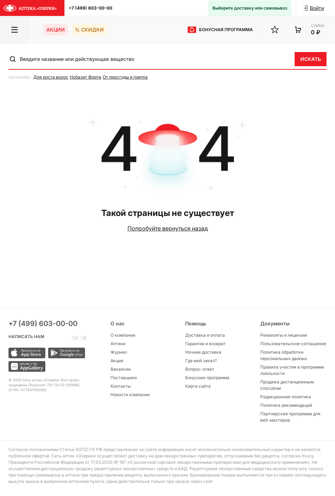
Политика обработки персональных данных (283, 355)
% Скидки (89, 30)
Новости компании (130, 394)
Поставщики (123, 377)
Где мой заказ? (201, 360)
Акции (55, 30)
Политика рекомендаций (286, 405)
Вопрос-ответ (199, 369)
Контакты (120, 386)
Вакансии (120, 369)
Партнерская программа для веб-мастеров (290, 417)
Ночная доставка (203, 352)
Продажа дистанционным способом (287, 385)
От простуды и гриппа (125, 77)
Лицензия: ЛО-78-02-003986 (53, 385)
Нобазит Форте (85, 77)
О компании (122, 335)
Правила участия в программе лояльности (292, 370)
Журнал (118, 352)
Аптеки (117, 343)
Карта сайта (198, 386)
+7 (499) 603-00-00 (90, 8)
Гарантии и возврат (205, 343)
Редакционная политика (285, 396)
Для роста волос (50, 77)
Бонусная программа (207, 377)
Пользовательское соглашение (293, 343)
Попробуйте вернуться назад (167, 228)
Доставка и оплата (205, 335)
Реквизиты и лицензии (283, 335)
